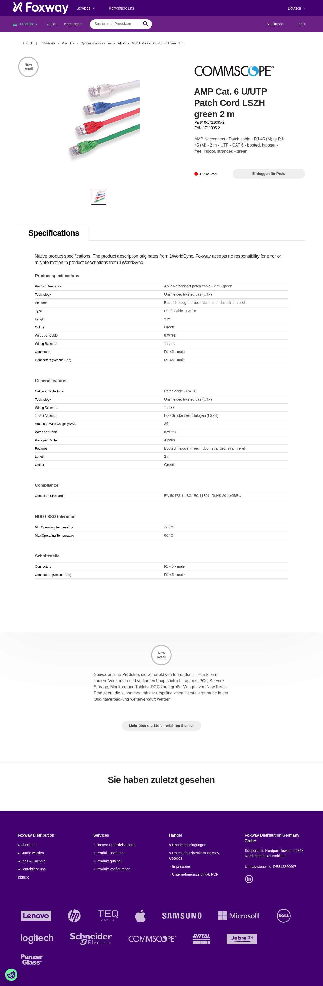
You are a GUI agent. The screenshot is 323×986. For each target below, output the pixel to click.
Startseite (49, 43)
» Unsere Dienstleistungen (115, 845)
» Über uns (26, 845)
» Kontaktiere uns (32, 869)
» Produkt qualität (108, 861)
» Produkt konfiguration (112, 869)
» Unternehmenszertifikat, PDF (193, 874)
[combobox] (117, 24)
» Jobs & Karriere (31, 861)
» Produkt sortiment (109, 853)
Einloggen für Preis (268, 173)
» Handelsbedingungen (187, 845)
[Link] (250, 879)
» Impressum (179, 866)
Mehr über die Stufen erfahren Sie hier (161, 725)
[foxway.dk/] (41, 8)
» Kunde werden (31, 853)
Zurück (28, 43)
